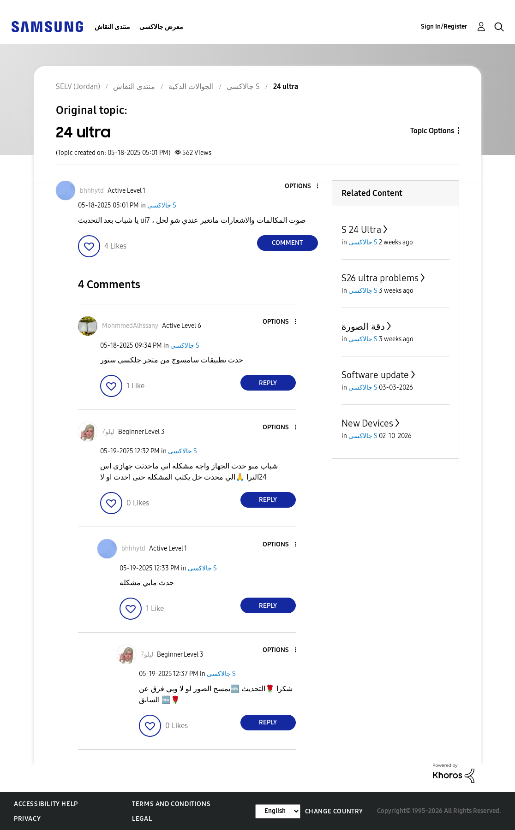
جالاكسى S (161, 205)
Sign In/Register (444, 26)
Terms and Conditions (171, 804)
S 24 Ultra (361, 229)
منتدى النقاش (112, 27)
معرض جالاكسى (161, 27)
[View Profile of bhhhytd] (92, 191)
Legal (142, 819)
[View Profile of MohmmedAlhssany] (130, 326)
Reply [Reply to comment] (268, 383)
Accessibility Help (46, 804)
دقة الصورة (363, 326)
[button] (302, 186)
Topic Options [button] (432, 130)
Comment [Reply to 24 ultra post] (287, 243)
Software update (375, 374)
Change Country (334, 811)
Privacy (27, 819)
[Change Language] (277, 811)
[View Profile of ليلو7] (108, 432)
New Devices (367, 423)
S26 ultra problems (380, 278)
